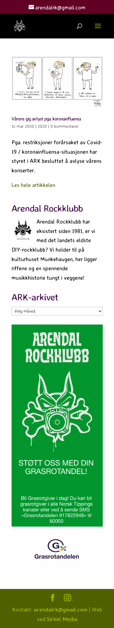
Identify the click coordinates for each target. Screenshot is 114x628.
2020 (42, 126)
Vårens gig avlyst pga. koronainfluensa (46, 119)
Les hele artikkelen (33, 184)
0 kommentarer (64, 126)
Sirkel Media (62, 618)
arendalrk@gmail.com (60, 609)
